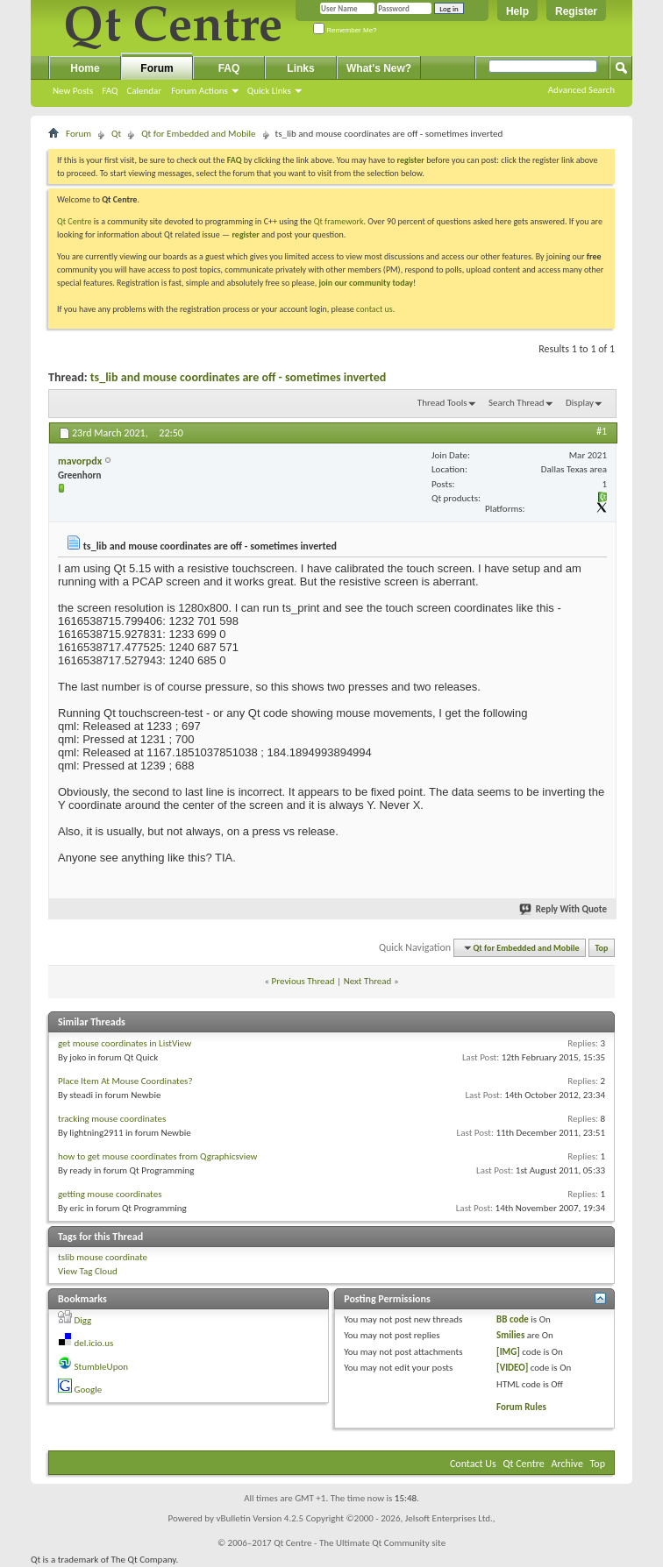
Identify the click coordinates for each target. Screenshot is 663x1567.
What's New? (378, 68)
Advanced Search (581, 90)
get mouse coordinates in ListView (124, 1043)
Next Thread (368, 981)
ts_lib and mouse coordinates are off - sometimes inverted (238, 377)
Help (517, 11)
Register (576, 11)
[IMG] (508, 1352)
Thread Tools (442, 402)
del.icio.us (94, 1343)
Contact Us (473, 1463)
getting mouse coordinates (109, 1194)
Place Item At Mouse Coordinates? (125, 1081)
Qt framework (339, 221)
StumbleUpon (102, 1366)
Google (89, 1389)
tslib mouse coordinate (102, 1257)
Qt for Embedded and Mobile (198, 133)
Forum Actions (199, 90)
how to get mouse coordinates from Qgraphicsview (158, 1156)
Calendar (143, 90)
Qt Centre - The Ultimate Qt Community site (360, 1543)
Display (580, 402)
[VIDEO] (512, 1367)
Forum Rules (521, 1407)
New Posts (73, 90)
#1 (601, 431)
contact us (374, 309)
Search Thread (516, 402)
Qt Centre (74, 221)
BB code (512, 1319)
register (245, 234)
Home (84, 68)
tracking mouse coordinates (112, 1118)
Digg (83, 1320)
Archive (567, 1463)
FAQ (110, 90)
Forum (156, 68)
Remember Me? (345, 30)
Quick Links (269, 90)
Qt (116, 133)
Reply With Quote (564, 909)
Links (300, 68)
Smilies (510, 1335)
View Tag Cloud (88, 1271)
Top (602, 948)
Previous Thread (303, 981)
